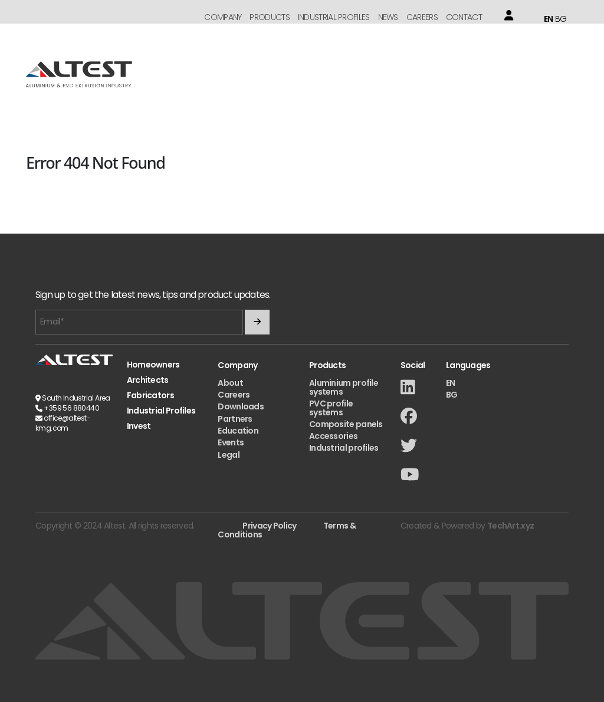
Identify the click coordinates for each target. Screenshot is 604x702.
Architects (148, 380)
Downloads (241, 406)
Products (269, 17)
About (230, 383)
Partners (235, 419)
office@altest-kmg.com (62, 423)
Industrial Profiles (334, 17)
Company (222, 17)
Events (231, 442)
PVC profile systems (331, 408)
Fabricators (150, 395)
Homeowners (153, 364)
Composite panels (346, 424)
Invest (139, 426)
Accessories (333, 436)
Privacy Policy (269, 526)
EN (548, 19)
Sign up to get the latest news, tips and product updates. (152, 295)
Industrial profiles (344, 448)
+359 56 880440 (71, 408)
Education (238, 431)
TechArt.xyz (510, 526)
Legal (228, 455)
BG (561, 19)
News (388, 17)
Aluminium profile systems (343, 387)
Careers (422, 17)
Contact (464, 17)
